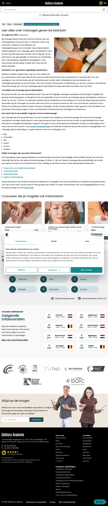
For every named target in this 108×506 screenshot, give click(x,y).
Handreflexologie (10, 174)
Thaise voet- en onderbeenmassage (19, 168)
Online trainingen (63, 486)
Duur (7, 230)
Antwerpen (87, 441)
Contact (59, 461)
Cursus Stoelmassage (40, 126)
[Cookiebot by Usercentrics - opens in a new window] (92, 234)
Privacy (52, 502)
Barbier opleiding (62, 483)
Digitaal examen (62, 455)
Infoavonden (61, 438)
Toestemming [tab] (20, 241)
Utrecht (79, 289)
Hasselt (79, 279)
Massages (18, 24)
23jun (81, 326)
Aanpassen (54, 270)
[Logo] (54, 3)
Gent (47, 279)
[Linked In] (105, 502)
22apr (81, 316)
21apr (49, 316)
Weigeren (21, 270)
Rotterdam (49, 289)
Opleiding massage (64, 469)
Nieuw (58, 489)
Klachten (59, 452)
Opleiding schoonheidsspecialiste (69, 480)
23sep (81, 346)
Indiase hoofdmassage (13, 177)
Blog (9, 24)
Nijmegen (17, 289)
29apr (49, 326)
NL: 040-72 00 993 (11, 448)
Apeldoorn (87, 443)
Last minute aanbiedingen (66, 495)
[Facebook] (95, 502)
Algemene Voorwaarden (36, 502)
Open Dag (28, 187)
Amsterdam (88, 438)
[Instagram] (100, 502)
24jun (49, 336)
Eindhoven (18, 279)
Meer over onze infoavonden (15, 340)
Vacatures (60, 458)
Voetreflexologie (10, 171)
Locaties (59, 443)
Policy (58, 449)
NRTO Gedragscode (67, 502)
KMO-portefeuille (63, 446)
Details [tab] (54, 241)
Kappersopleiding (63, 472)
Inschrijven (36, 419)
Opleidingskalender (63, 492)
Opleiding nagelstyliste (65, 475)
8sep (81, 336)
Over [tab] (87, 241)
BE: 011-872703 (10, 445)
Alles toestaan (86, 270)
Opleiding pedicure (63, 478)
